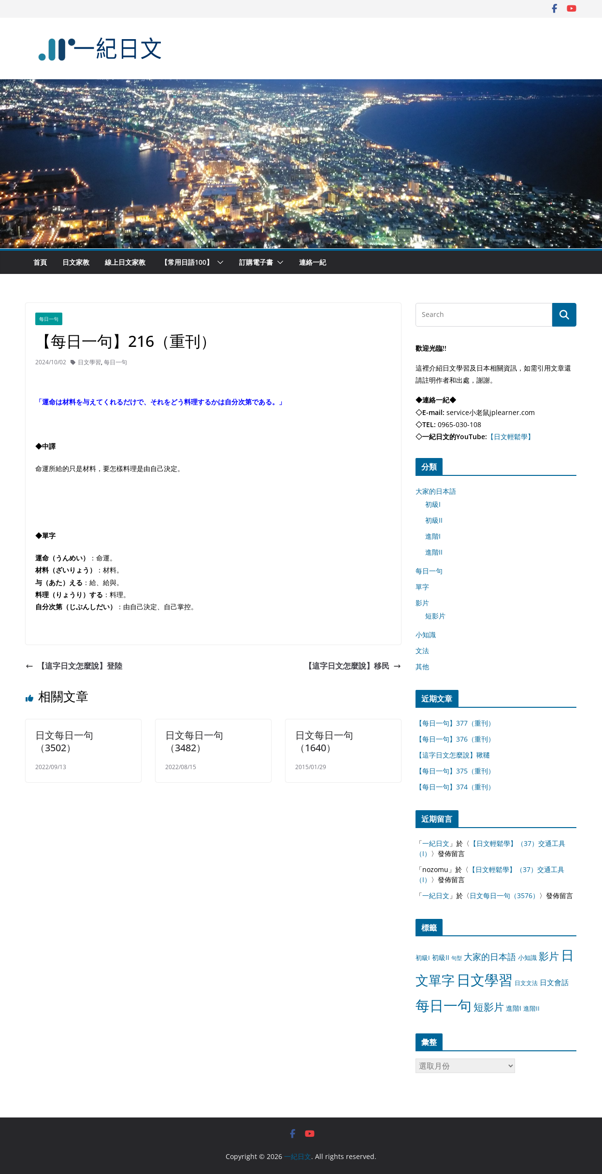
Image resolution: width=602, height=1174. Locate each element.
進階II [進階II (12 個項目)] (531, 1008)
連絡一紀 (312, 262)
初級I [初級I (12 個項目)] (423, 957)
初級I (433, 504)
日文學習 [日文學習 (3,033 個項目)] (485, 979)
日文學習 (89, 362)
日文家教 (75, 262)
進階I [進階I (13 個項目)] (513, 1008)
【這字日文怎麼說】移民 (352, 665)
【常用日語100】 (187, 262)
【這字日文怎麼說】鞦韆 (453, 754)
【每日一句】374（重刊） (455, 786)
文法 (422, 650)
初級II (434, 520)
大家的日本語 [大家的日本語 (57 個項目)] (490, 956)
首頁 (40, 262)
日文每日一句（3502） (64, 741)
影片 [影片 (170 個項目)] (549, 956)
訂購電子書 (256, 262)
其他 (422, 666)
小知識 (426, 634)
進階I (433, 536)
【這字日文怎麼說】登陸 (74, 665)
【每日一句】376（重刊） (455, 739)
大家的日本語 (436, 491)
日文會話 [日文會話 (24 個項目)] (554, 982)
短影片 (435, 615)
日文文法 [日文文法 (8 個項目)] (526, 983)
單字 (422, 586)
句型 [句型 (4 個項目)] (456, 958)
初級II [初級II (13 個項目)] (440, 957)
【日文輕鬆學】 (510, 436)
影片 (422, 602)
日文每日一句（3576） (504, 895)
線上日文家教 (125, 262)
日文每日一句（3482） (194, 741)
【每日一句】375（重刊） (455, 770)
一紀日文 (435, 843)
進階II (434, 552)
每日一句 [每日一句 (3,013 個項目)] (444, 1005)
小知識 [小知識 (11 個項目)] (527, 957)
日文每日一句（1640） (324, 741)
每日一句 (48, 318)
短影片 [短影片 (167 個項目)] (488, 1007)
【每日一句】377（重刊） (455, 723)
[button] (218, 262)
